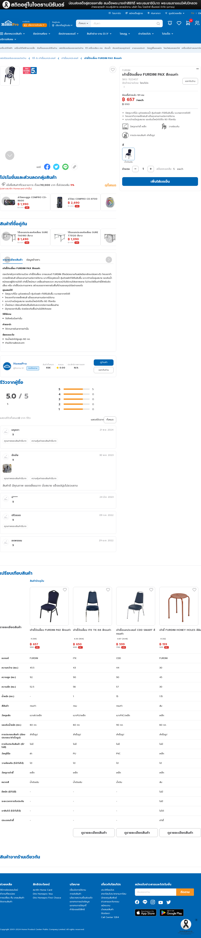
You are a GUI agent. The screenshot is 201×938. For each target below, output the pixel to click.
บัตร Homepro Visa (43, 893)
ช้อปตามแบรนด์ (67, 34)
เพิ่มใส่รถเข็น (160, 181)
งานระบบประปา (138, 48)
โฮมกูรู (123, 34)
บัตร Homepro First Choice (47, 897)
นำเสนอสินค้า (107, 909)
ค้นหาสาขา (154, 13)
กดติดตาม (32, 368)
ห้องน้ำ (108, 48)
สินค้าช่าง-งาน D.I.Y (98, 34)
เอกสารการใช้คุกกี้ (78, 905)
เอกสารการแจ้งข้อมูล (80, 901)
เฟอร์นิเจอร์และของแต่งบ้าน (71, 48)
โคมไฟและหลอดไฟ (172, 48)
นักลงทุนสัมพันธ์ (109, 897)
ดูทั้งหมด (110, 185)
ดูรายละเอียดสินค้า (94, 832)
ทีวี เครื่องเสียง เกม (94, 48)
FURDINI (126, 70)
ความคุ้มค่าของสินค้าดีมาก (44, 441)
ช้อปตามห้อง (40, 34)
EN (199, 13)
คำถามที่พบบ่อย (7, 893)
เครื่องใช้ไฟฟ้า (6, 48)
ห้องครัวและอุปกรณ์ (121, 48)
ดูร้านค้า (103, 362)
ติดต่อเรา (105, 913)
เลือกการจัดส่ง (34, 25)
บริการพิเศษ (6, 39)
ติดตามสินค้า (6, 901)
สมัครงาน (105, 905)
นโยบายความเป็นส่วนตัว (81, 897)
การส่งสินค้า (75, 893)
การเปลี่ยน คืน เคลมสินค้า (12, 897)
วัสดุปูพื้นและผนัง (154, 48)
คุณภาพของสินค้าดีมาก (15, 441)
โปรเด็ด (166, 34)
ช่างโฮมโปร (144, 34)
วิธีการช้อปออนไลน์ (9, 890)
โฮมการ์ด (115, 13)
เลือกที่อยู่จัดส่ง (62, 25)
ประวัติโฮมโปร (107, 890)
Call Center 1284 (110, 917)
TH (192, 13)
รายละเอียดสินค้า (13, 260)
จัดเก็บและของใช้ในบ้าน (47, 48)
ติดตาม (185, 892)
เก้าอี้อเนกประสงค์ (69, 58)
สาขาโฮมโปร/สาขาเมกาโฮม (113, 893)
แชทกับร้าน (104, 370)
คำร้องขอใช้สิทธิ (77, 909)
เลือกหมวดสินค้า (13, 34)
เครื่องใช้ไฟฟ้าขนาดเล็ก (24, 48)
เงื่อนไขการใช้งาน (78, 890)
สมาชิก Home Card (42, 890)
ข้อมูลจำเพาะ (33, 260)
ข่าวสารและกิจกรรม (110, 901)
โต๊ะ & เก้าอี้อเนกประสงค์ (43, 58)
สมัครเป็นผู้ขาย (134, 13)
